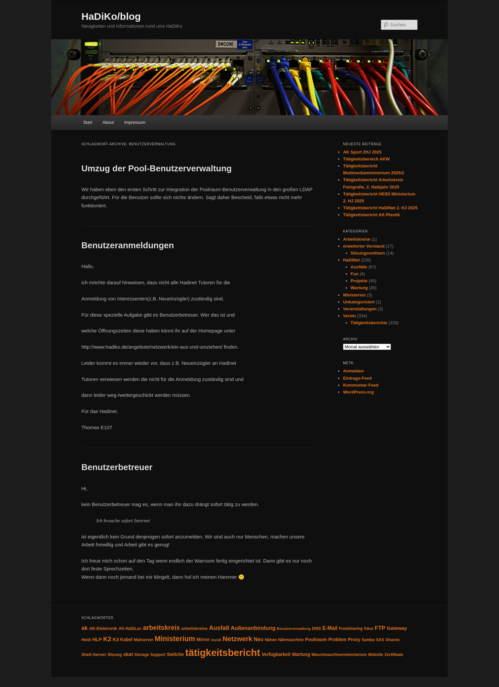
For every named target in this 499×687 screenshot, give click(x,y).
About (108, 122)
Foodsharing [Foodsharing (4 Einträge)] (351, 628)
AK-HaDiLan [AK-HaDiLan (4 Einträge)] (130, 628)
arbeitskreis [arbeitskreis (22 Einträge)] (161, 627)
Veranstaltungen (359, 308)
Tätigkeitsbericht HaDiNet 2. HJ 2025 (380, 207)
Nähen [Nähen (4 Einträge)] (271, 639)
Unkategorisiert (358, 301)
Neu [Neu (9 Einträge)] (258, 639)
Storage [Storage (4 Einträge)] (141, 654)
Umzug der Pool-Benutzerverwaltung (156, 168)
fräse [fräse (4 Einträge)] (368, 628)
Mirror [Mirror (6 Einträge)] (203, 639)
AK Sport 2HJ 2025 (362, 152)
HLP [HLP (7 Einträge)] (97, 639)
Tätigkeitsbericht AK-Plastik (371, 214)
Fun (355, 273)
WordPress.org (358, 392)
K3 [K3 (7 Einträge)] (116, 639)
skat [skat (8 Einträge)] (128, 654)
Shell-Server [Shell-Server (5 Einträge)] (93, 654)
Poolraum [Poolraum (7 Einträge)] (316, 639)
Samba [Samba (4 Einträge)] (368, 639)
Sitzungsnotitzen (368, 253)
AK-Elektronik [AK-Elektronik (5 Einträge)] (103, 628)
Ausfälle (359, 266)
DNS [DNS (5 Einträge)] (316, 628)
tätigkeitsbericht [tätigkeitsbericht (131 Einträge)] (222, 652)
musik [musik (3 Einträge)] (216, 640)
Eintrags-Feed (357, 378)
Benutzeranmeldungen (127, 245)
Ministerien (354, 294)
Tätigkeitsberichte (369, 322)
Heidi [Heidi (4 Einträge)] (86, 639)
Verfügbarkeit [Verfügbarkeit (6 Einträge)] (275, 654)
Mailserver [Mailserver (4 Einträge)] (143, 639)
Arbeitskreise (356, 239)
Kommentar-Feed (360, 385)
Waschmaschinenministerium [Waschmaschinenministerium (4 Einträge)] (339, 654)
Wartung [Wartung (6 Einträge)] (301, 654)
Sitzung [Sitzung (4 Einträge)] (114, 654)
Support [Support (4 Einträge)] (158, 654)
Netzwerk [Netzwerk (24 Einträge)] (237, 638)
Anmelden (353, 370)
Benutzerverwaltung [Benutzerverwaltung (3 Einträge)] (294, 629)
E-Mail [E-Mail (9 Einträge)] (329, 628)
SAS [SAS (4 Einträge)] (380, 639)
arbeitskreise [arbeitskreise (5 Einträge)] (194, 628)
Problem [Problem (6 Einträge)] (337, 639)
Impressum (134, 122)
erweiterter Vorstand (363, 246)
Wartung (359, 287)
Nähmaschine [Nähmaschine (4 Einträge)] (291, 639)
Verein (349, 315)
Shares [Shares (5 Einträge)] (392, 639)
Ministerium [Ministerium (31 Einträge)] (175, 639)
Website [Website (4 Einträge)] (375, 654)
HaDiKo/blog (111, 16)
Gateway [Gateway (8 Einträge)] (397, 628)
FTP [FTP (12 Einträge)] (380, 628)
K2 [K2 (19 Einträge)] (107, 638)
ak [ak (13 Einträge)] (84, 628)
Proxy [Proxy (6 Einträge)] (354, 639)
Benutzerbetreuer (116, 467)
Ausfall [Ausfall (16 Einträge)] (219, 627)
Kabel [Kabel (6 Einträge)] (126, 639)
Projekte (359, 280)
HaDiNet (351, 260)
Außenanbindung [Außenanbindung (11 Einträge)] (253, 628)
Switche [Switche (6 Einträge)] (175, 654)
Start (87, 122)
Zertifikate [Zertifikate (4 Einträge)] (393, 654)
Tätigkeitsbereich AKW (366, 158)
